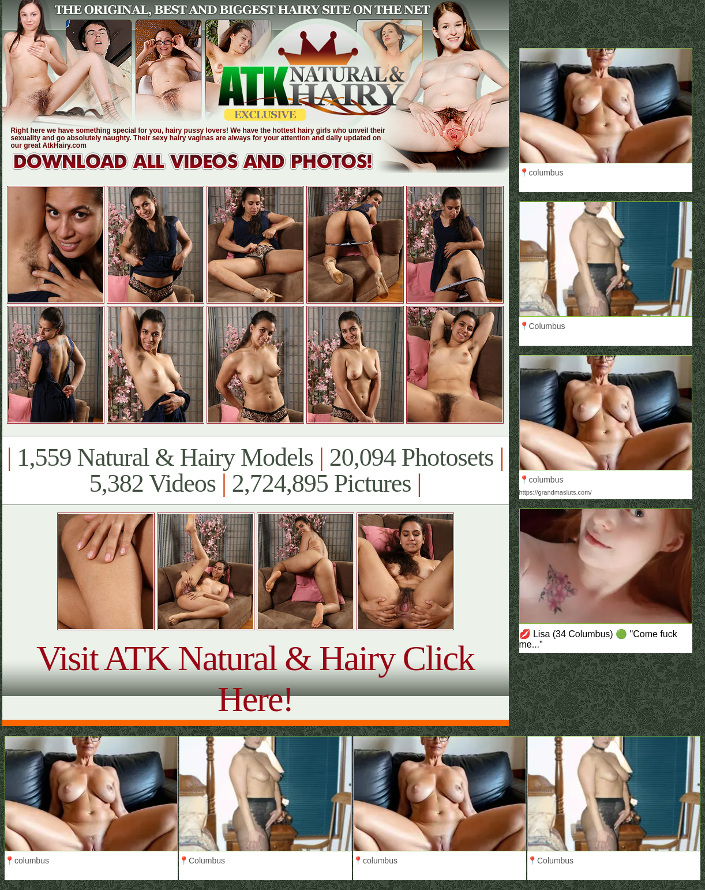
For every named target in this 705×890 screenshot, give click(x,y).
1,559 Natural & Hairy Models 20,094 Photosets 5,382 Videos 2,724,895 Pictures (255, 470)
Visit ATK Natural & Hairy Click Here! (255, 678)
